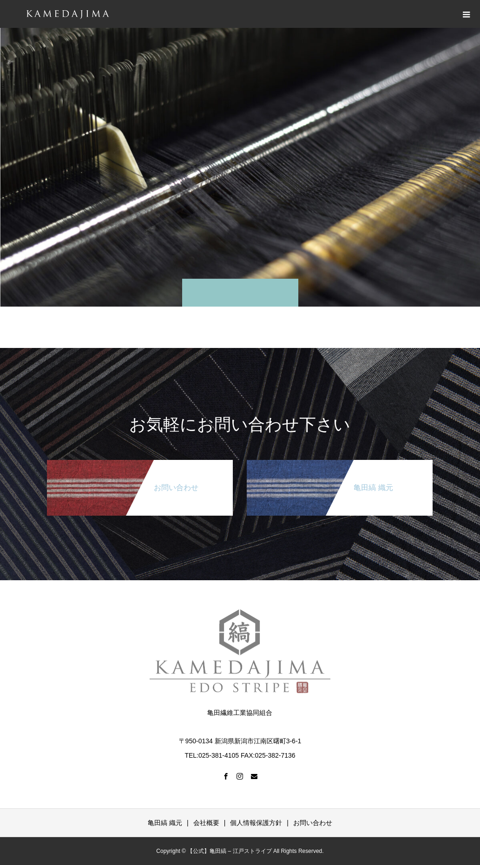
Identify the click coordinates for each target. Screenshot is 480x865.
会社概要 (206, 822)
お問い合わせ (312, 822)
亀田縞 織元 (165, 822)
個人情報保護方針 (256, 822)
